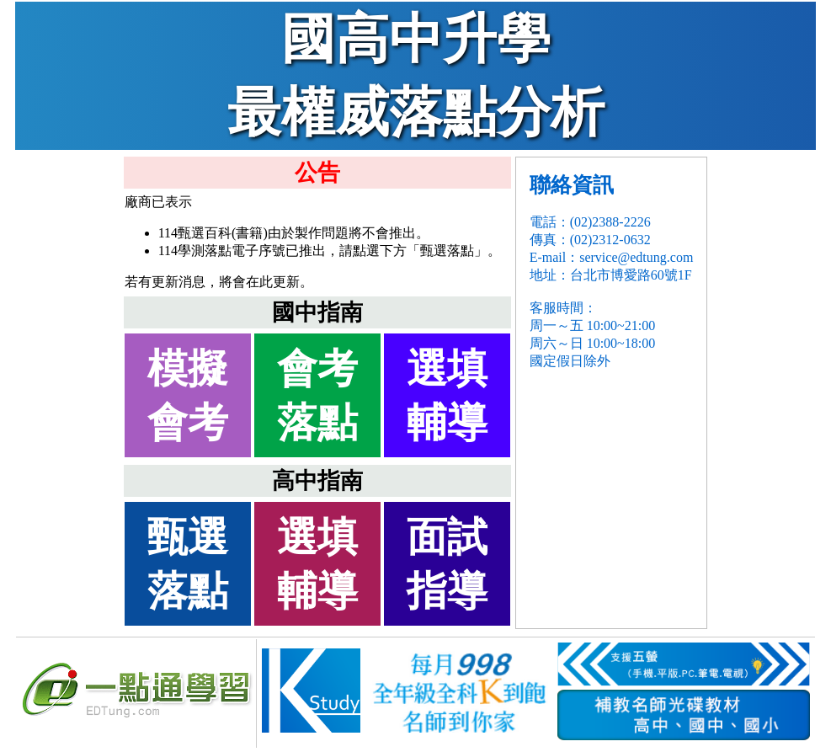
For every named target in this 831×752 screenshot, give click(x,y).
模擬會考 (187, 395)
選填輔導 (447, 395)
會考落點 (317, 395)
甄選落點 (187, 564)
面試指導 (447, 564)
